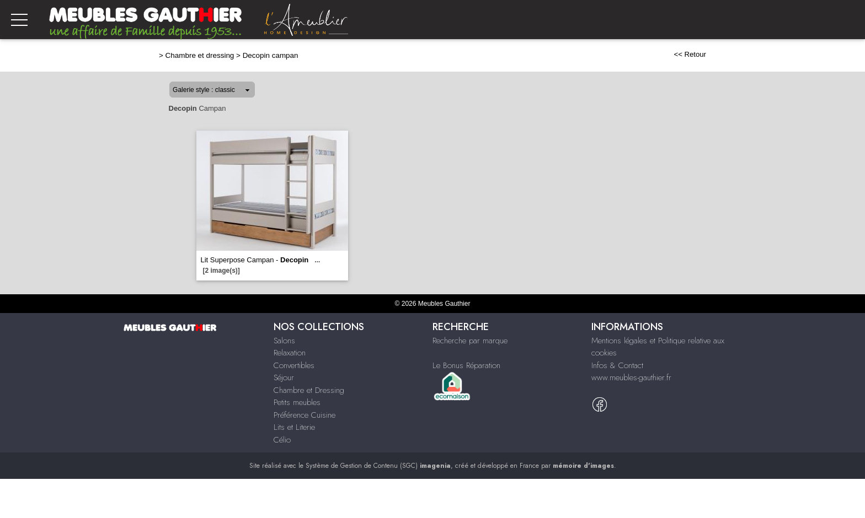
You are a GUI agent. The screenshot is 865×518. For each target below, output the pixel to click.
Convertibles (294, 365)
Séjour (284, 377)
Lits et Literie (294, 427)
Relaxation (290, 353)
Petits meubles (297, 402)
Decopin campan (270, 55)
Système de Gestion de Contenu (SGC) (378, 466)
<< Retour (690, 54)
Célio (282, 440)
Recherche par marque (470, 340)
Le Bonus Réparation (466, 365)
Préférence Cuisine (304, 415)
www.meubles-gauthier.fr (631, 377)
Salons (284, 340)
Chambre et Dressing (309, 390)
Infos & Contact (617, 365)
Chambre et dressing (199, 55)
